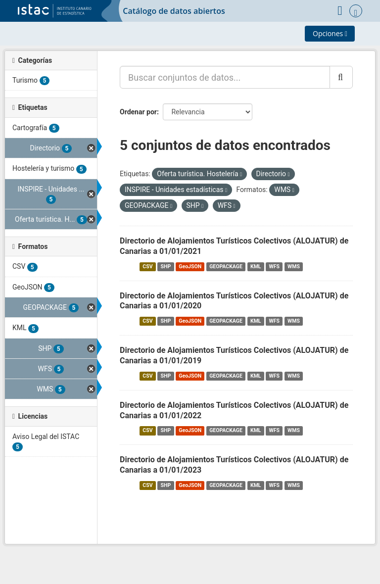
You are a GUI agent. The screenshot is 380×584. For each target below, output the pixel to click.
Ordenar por (138, 112)
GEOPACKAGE (225, 266)
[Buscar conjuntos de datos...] (225, 77)
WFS (274, 266)
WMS (293, 266)
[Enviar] (341, 77)
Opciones (330, 33)
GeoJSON (190, 266)
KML (255, 266)
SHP (166, 266)
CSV (147, 266)
